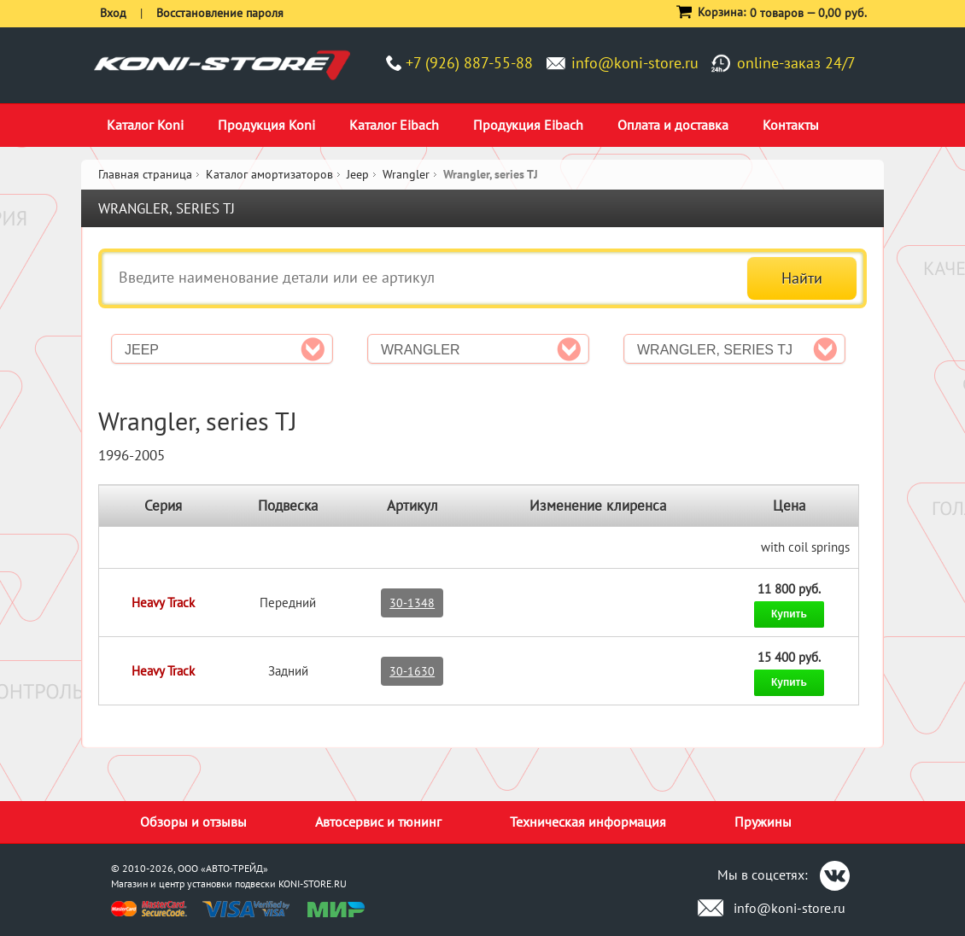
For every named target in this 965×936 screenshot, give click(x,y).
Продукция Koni (266, 124)
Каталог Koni (145, 124)
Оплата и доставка (672, 124)
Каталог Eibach (394, 124)
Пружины (763, 821)
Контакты (791, 124)
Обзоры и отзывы (193, 821)
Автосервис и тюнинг (378, 821)
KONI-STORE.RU (312, 883)
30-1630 (412, 671)
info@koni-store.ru (635, 63)
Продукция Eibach (528, 124)
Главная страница (145, 174)
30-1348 (412, 603)
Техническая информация (588, 821)
